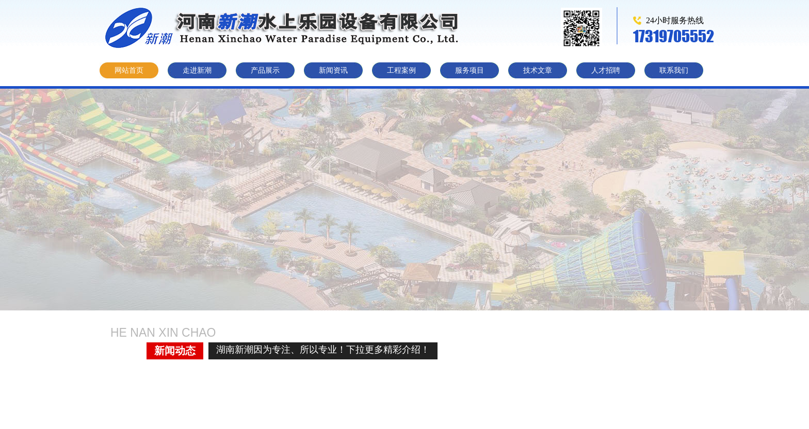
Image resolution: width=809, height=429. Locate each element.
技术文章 (537, 70)
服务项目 (469, 70)
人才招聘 (605, 70)
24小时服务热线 (675, 20)
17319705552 (673, 35)
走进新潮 (197, 70)
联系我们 (673, 70)
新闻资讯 (333, 70)
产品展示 (265, 70)
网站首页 (129, 70)
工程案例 (401, 70)
